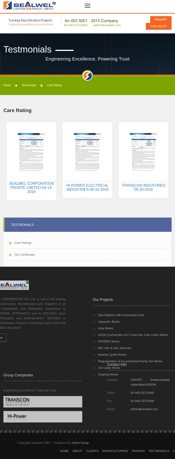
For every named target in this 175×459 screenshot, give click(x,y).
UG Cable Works (109, 391)
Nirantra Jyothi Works (112, 378)
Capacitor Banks (109, 345)
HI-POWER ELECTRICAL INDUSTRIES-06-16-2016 (88, 187)
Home (7, 85)
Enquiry (161, 19)
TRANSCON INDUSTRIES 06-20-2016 (143, 187)
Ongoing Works (108, 397)
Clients (143, 451)
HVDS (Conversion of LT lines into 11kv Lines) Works (133, 358)
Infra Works (105, 351)
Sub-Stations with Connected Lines (121, 338)
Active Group (29, 442)
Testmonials (29, 85)
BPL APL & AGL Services (114, 371)
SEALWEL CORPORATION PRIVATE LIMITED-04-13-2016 (31, 188)
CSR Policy (158, 26)
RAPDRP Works (109, 364)
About (128, 451)
